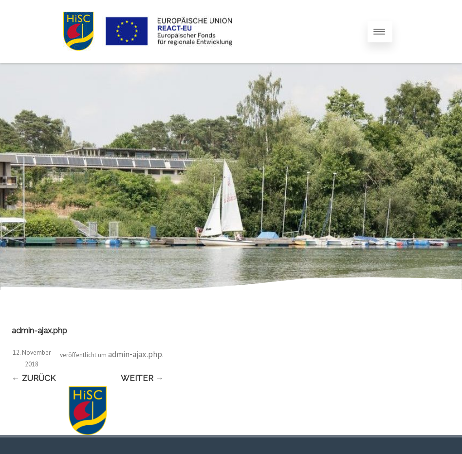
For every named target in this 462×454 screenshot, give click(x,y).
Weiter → (142, 378)
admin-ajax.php (135, 354)
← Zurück (33, 378)
